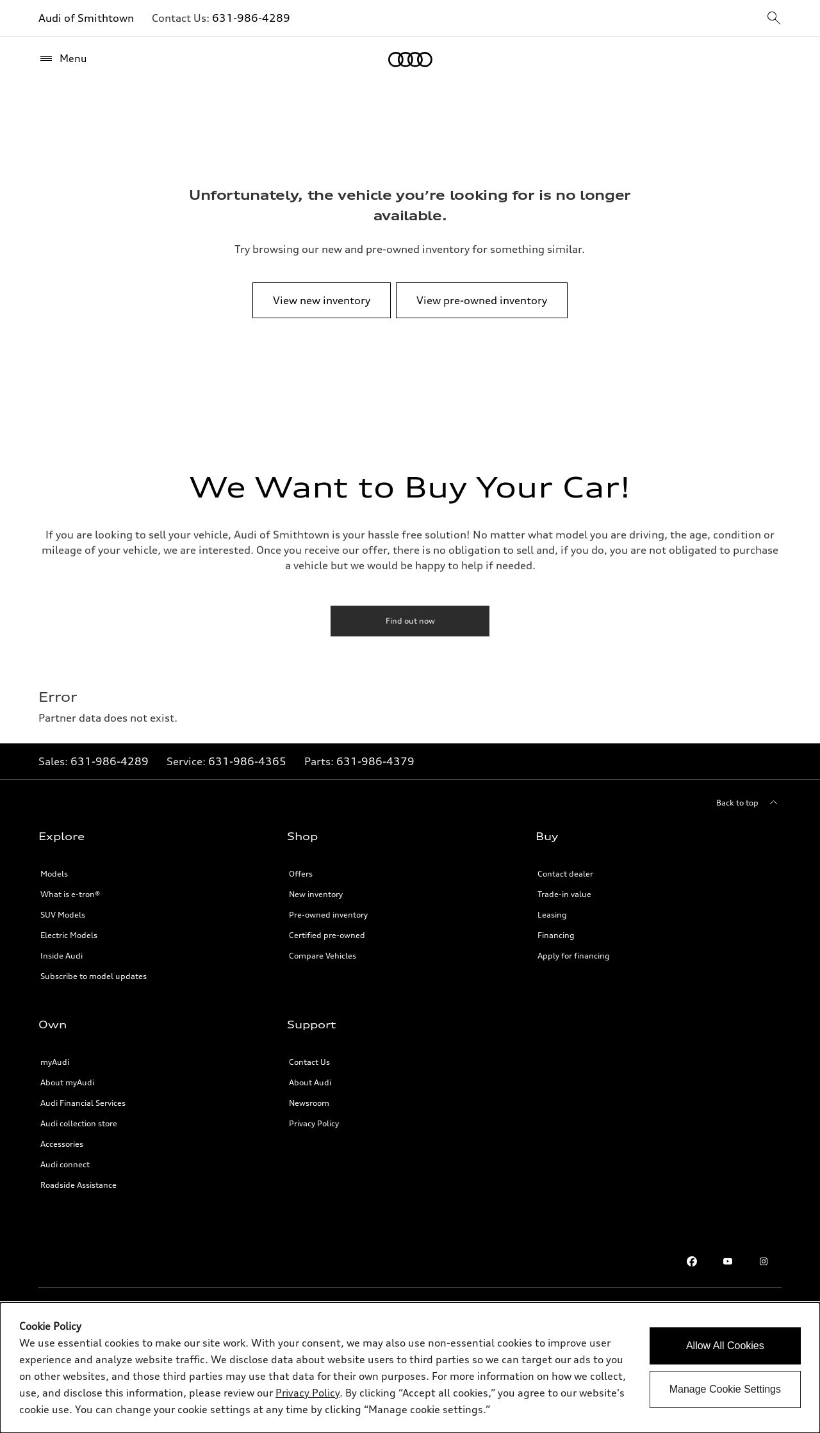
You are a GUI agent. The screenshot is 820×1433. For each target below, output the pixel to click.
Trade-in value (564, 894)
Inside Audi (61, 955)
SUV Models (62, 914)
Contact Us (309, 1062)
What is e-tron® (70, 894)
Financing (556, 935)
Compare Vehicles (322, 955)
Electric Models (68, 935)
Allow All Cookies (725, 1345)
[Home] (410, 59)
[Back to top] (749, 803)
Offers (301, 873)
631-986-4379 (375, 761)
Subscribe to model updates (93, 976)
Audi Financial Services (83, 1103)
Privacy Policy (314, 1123)
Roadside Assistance (78, 1185)
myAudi (54, 1062)
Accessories (61, 1144)
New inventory (316, 894)
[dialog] (410, 1367)
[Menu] (62, 59)
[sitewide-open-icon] (774, 19)
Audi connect (65, 1164)
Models (54, 873)
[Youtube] (728, 1261)
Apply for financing (573, 955)
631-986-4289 (251, 18)
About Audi (310, 1082)
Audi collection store (78, 1123)
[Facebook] (692, 1261)
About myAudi (67, 1082)
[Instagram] (764, 1261)
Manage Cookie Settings (725, 1389)
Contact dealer (565, 873)
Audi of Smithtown (86, 18)
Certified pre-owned (327, 935)
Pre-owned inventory (328, 914)
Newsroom (309, 1103)
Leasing (552, 914)
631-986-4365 (247, 761)
